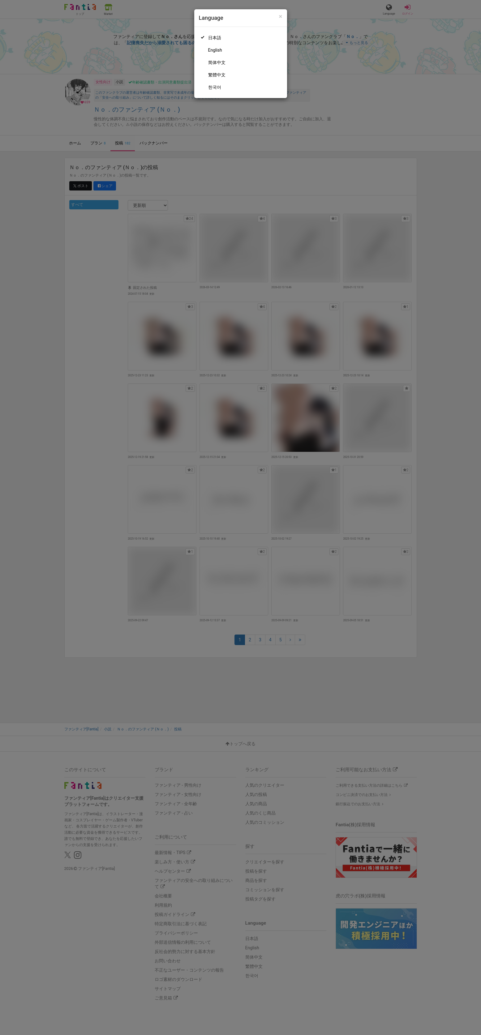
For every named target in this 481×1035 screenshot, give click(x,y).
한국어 (214, 87)
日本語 (214, 37)
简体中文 (216, 62)
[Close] (280, 16)
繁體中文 (216, 74)
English (215, 50)
